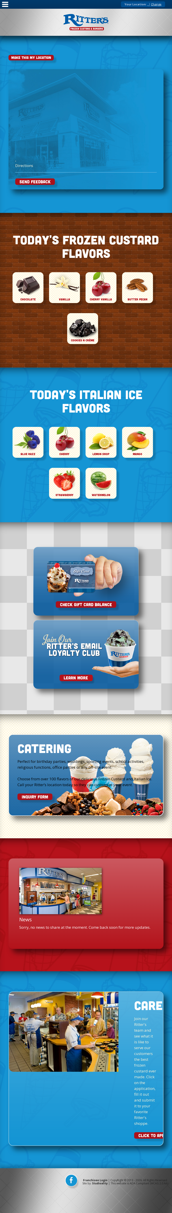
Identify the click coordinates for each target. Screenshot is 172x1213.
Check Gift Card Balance (86, 604)
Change (156, 4)
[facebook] (72, 1181)
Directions (24, 165)
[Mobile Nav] (5, 7)
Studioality (100, 1183)
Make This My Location (31, 57)
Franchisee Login (95, 1180)
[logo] (86, 22)
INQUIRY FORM (35, 796)
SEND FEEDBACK (35, 181)
